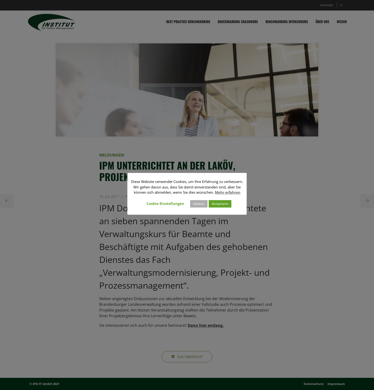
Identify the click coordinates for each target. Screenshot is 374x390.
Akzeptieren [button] (220, 204)
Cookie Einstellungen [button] (165, 203)
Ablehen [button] (199, 204)
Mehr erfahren (227, 192)
